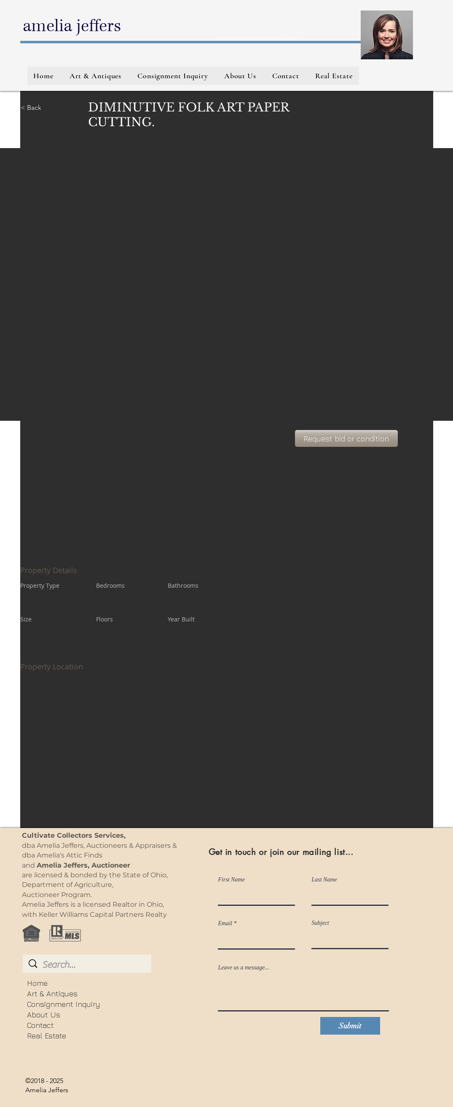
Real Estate (46, 1035)
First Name (231, 880)
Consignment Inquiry (63, 1004)
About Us (43, 1014)
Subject (320, 923)
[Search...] (87, 965)
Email (225, 923)
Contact (40, 1025)
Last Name (324, 880)
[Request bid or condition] (346, 438)
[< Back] (50, 107)
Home (37, 983)
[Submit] (350, 1026)
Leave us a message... (243, 968)
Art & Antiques (52, 993)
